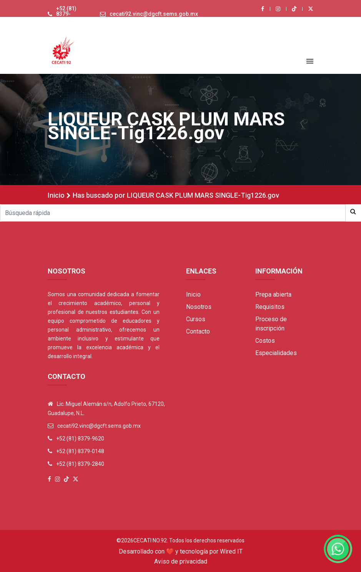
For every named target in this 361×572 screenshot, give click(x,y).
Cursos (195, 319)
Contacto (198, 331)
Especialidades (276, 353)
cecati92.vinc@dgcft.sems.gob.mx (154, 14)
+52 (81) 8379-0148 (80, 451)
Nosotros (198, 306)
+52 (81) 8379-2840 (80, 464)
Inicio (56, 195)
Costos (265, 340)
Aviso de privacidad (180, 561)
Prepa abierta (273, 294)
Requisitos (269, 306)
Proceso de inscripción (271, 323)
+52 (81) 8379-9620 (66, 14)
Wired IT (231, 551)
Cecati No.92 (150, 540)
